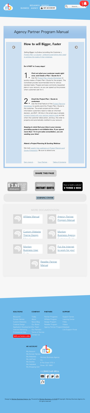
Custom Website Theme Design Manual (32, 234)
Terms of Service (38, 332)
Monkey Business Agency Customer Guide (66, 234)
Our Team (35, 327)
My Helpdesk (31, 364)
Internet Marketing (20, 330)
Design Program (50, 322)
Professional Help (19, 332)
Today (34, 317)
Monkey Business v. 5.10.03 (48, 399)
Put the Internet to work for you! (66, 248)
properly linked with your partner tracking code (41, 115)
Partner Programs (50, 317)
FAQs (65, 322)
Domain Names (18, 319)
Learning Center (69, 319)
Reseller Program (50, 324)
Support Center (68, 317)
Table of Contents (59, 162)
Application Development (22, 327)
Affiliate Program (50, 319)
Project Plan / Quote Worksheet (49, 78)
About (34, 319)
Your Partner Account (43, 162)
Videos (65, 324)
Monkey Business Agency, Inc (21, 399)
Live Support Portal (70, 330)
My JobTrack (31, 359)
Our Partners (36, 330)
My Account (49, 8)
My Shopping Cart (33, 367)
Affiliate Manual (31, 216)
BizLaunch (35, 5)
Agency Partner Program (53, 327)
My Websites (31, 357)
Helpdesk (66, 327)
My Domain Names (33, 354)
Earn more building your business (29, 162)
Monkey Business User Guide (30, 249)
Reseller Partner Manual (48, 263)
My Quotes (30, 362)
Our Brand (35, 324)
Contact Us (36, 335)
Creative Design (19, 324)
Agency (34, 8)
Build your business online (22, 336)
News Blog (36, 322)
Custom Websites (19, 322)
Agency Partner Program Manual (66, 218)
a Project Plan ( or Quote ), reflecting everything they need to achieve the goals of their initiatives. (45, 54)
